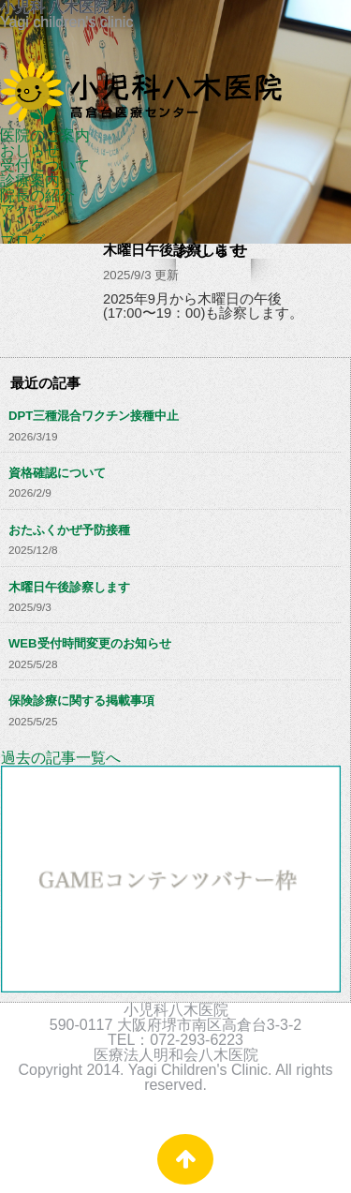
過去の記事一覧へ (61, 758)
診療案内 (30, 180)
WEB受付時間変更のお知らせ (89, 643)
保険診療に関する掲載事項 (81, 700)
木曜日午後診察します (69, 587)
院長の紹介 (37, 195)
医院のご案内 (45, 135)
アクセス (30, 210)
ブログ (22, 240)
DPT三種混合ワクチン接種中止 (93, 416)
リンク (22, 225)
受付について (45, 165)
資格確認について (57, 473)
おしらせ (30, 150)
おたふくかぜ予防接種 (69, 530)
